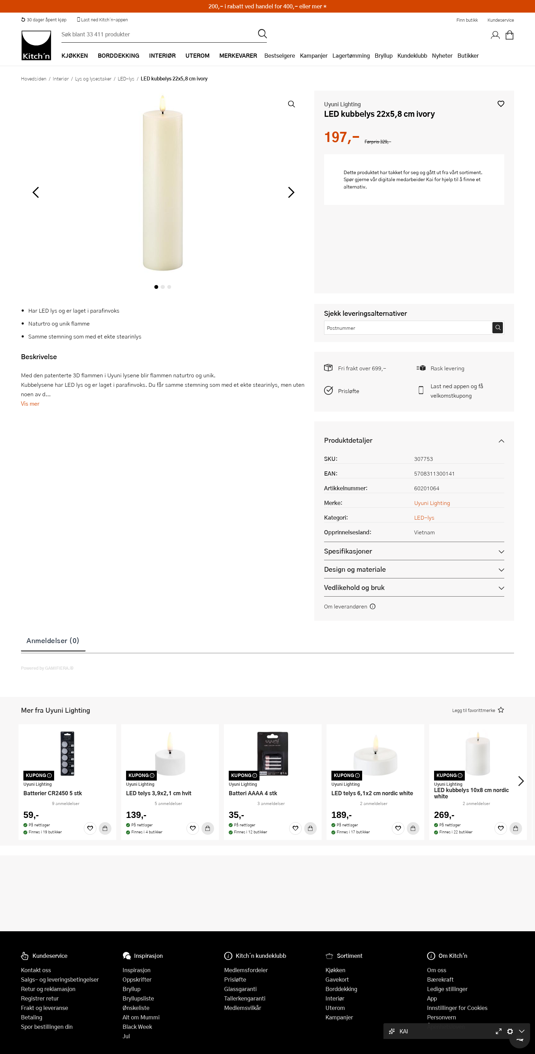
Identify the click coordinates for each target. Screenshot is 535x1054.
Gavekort (337, 979)
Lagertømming (351, 55)
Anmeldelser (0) (53, 640)
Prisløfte (348, 391)
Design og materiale (355, 569)
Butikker (468, 55)
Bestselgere (279, 55)
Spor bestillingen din (47, 1027)
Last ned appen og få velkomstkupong (457, 390)
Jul (126, 1036)
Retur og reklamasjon (48, 989)
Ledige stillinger (447, 989)
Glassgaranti (240, 989)
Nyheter (442, 55)
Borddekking (341, 989)
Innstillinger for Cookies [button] (457, 1008)
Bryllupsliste (138, 998)
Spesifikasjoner (348, 551)
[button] (501, 103)
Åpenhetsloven (446, 1027)
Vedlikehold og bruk (354, 587)
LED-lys (126, 78)
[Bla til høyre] (290, 192)
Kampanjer (314, 55)
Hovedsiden (33, 78)
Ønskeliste (136, 1008)
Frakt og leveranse (44, 1008)
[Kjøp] (105, 828)
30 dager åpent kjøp (43, 19)
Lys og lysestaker (93, 78)
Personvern (441, 1017)
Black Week (137, 1027)
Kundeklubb (412, 55)
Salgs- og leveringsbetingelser (60, 979)
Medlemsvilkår (242, 1008)
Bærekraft (440, 979)
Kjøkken (335, 970)
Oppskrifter (137, 979)
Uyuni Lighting (342, 104)
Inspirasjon (137, 970)
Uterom (335, 1008)
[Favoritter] (90, 828)
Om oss (436, 970)
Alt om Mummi (141, 1017)
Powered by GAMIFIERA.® (47, 668)
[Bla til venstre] (35, 192)
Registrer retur (40, 998)
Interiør (61, 78)
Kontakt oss (36, 970)
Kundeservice (501, 20)
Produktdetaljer (348, 440)
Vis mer (30, 403)
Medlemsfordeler (246, 970)
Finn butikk (467, 20)
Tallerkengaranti (244, 998)
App (432, 998)
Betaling (31, 1017)
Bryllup (384, 55)
